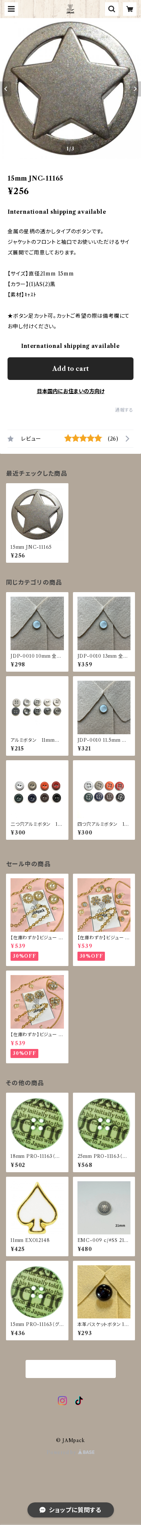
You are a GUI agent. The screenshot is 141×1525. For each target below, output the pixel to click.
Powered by (70, 1452)
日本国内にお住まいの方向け (71, 391)
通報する (124, 410)
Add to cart (70, 368)
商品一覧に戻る (70, 1369)
